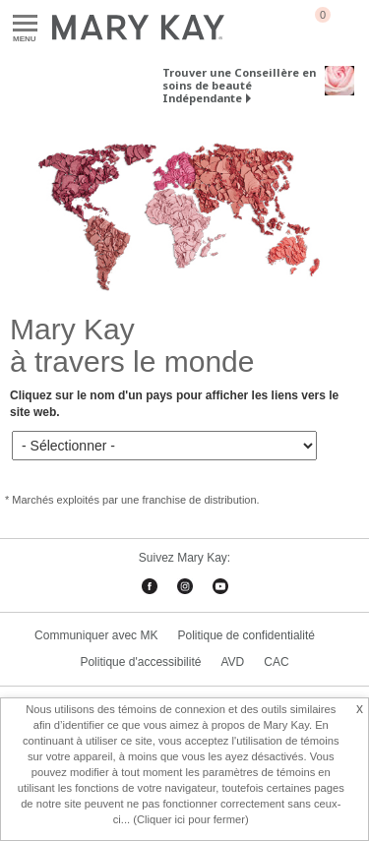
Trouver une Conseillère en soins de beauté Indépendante (239, 85)
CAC (276, 662)
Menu (25, 24)
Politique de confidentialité (245, 635)
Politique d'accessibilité (140, 662)
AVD (232, 662)
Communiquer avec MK (95, 635)
